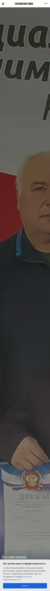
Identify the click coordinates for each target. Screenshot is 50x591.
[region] (25, 575)
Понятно (25, 586)
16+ (46, 3)
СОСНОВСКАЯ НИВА (24, 3)
